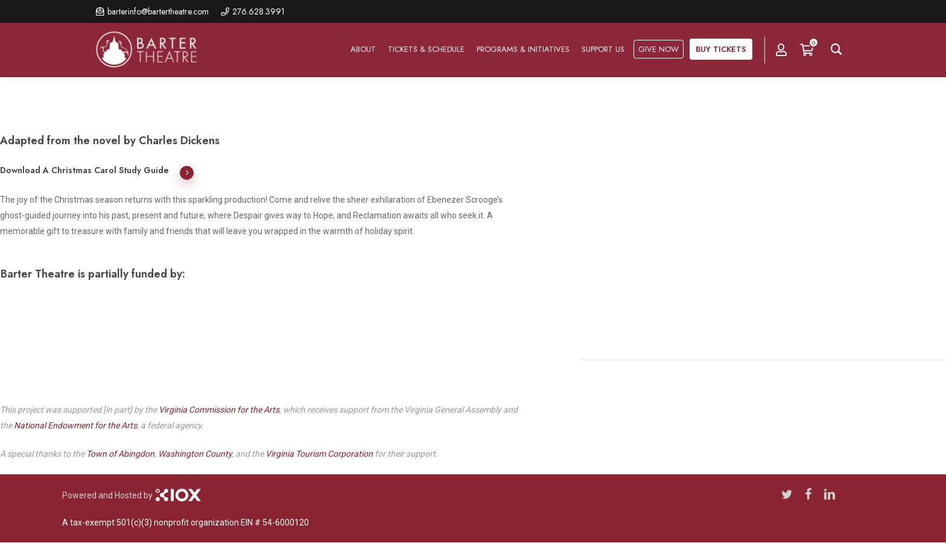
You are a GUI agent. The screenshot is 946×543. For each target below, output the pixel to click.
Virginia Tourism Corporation (319, 454)
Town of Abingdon (120, 454)
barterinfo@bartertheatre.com (158, 11)
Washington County (195, 454)
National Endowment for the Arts (75, 425)
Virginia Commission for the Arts (219, 409)
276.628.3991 (258, 11)
